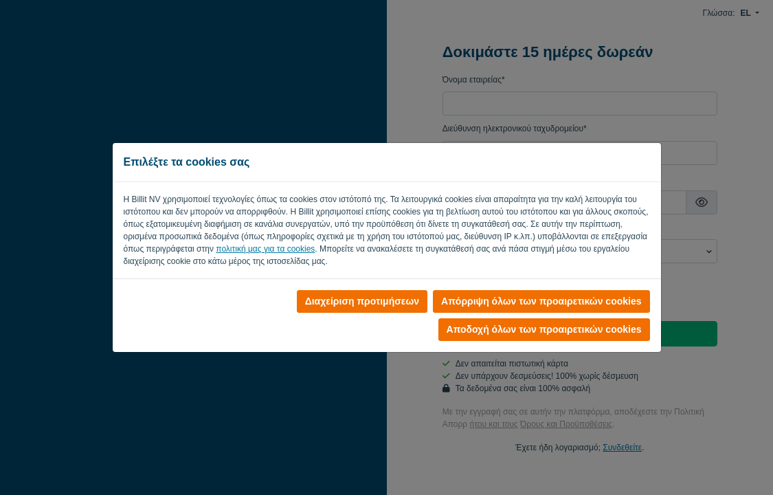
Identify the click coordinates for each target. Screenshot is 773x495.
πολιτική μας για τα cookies (265, 249)
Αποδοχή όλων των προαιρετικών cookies (544, 329)
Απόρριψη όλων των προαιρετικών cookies (541, 301)
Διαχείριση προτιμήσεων (362, 301)
